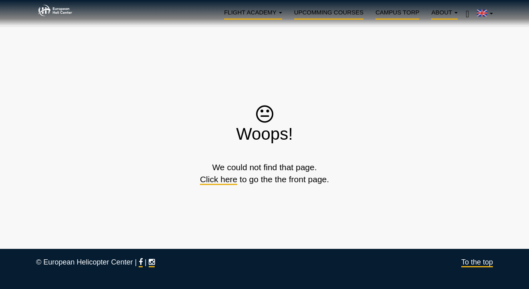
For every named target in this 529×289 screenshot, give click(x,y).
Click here (218, 179)
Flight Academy (253, 12)
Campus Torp (397, 12)
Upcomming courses (328, 12)
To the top (477, 262)
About (444, 12)
